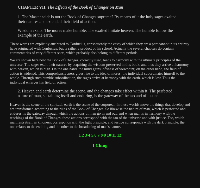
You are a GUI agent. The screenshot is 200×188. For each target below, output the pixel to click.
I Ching (99, 145)
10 (109, 135)
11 (114, 135)
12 (119, 135)
